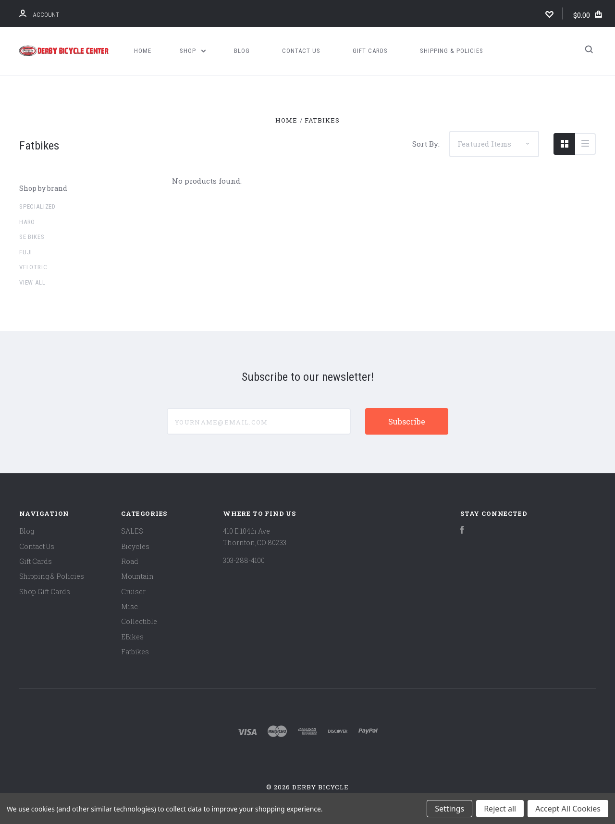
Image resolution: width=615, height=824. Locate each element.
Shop (193, 50)
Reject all (500, 808)
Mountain (137, 576)
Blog (242, 50)
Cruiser (133, 591)
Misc (129, 606)
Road (129, 561)
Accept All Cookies (568, 808)
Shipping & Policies (451, 50)
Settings (449, 808)
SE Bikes (32, 236)
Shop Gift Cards (44, 591)
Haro (27, 221)
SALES (132, 531)
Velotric (33, 267)
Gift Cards (370, 50)
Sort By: (426, 144)
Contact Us (301, 50)
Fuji (25, 252)
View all (32, 282)
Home (142, 50)
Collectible (139, 621)
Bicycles (135, 546)
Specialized (37, 206)
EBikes (132, 636)
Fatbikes (135, 651)
